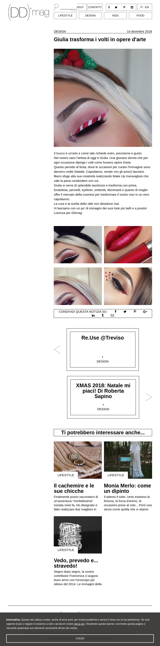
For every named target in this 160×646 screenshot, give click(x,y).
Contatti (94, 7)
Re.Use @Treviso (102, 338)
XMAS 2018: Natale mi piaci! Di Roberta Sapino (103, 390)
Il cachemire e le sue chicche (74, 488)
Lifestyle (65, 15)
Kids (115, 15)
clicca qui (79, 630)
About (79, 7)
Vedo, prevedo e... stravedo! (76, 563)
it (141, 7)
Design (90, 15)
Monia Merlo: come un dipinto (127, 488)
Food (140, 15)
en (147, 7)
